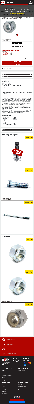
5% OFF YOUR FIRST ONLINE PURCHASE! (17, 401)
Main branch (5, 52)
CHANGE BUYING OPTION (17, 46)
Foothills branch (6, 54)
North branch (5, 53)
